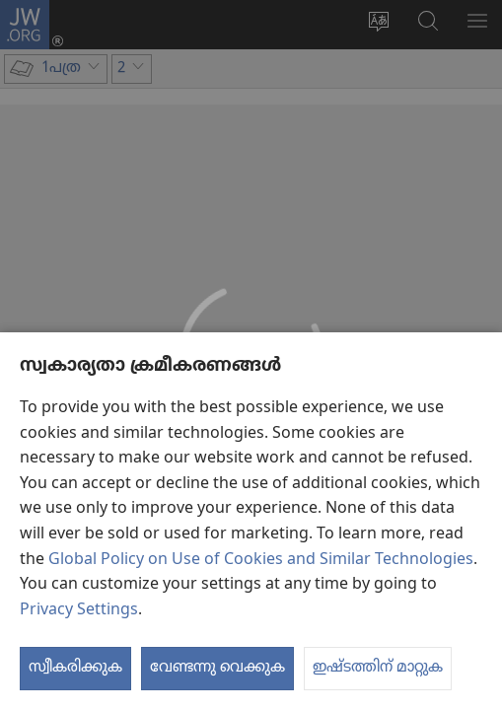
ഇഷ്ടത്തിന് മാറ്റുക (378, 667)
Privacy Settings (79, 610)
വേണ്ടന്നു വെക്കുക (217, 667)
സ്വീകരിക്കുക (75, 667)
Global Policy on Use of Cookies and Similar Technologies (260, 560)
